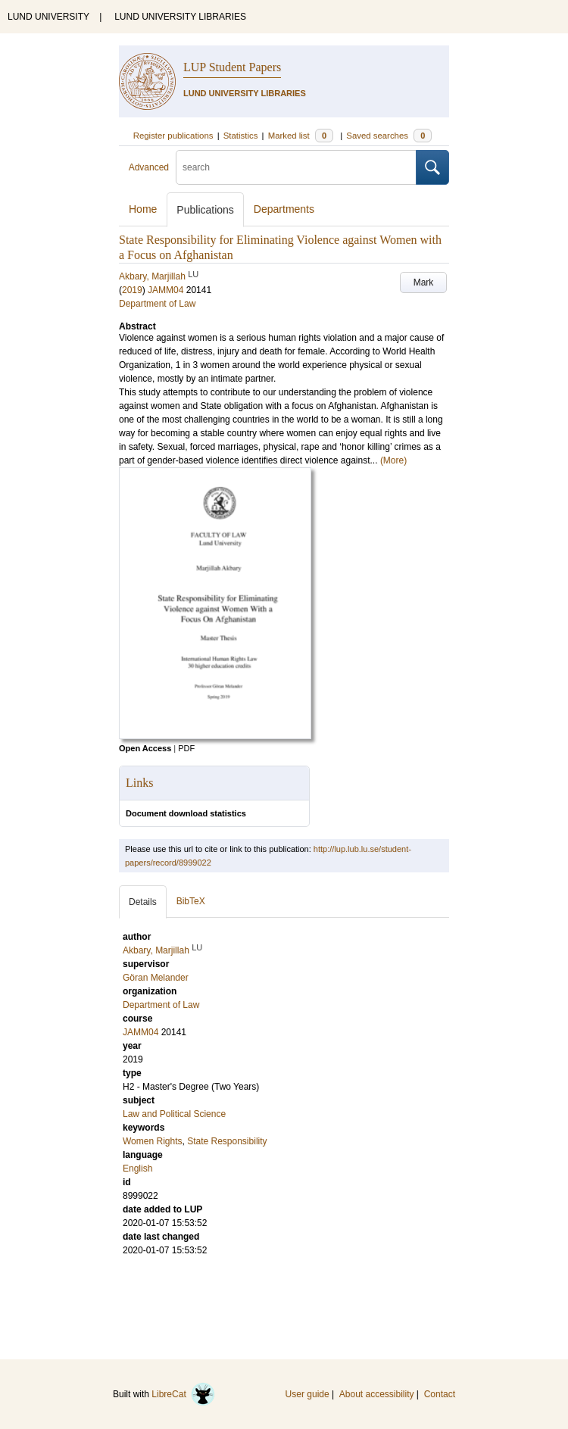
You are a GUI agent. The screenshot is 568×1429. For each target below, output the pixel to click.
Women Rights (152, 1141)
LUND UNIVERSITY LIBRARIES (180, 16)
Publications (205, 210)
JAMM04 (165, 290)
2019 (132, 290)
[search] (296, 167)
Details (143, 902)
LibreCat (183, 1394)
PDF (186, 748)
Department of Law (157, 303)
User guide (307, 1394)
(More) (393, 460)
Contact (439, 1394)
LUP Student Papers (232, 67)
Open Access (145, 748)
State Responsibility (227, 1141)
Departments (284, 209)
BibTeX (190, 901)
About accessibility (376, 1394)
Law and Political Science (174, 1114)
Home (143, 209)
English (137, 1168)
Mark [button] (424, 282)
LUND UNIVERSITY (48, 16)
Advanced (149, 167)
